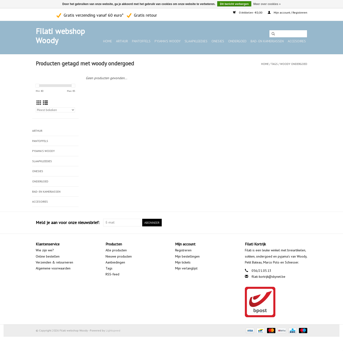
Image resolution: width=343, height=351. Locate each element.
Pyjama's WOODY (168, 41)
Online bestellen (48, 256)
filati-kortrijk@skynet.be (268, 276)
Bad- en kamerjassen (267, 41)
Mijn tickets (183, 262)
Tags (274, 64)
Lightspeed (113, 330)
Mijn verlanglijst (186, 268)
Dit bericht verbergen (234, 4)
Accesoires (297, 41)
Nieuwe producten (119, 256)
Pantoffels (141, 41)
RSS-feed (112, 274)
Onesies (218, 41)
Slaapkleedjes (196, 41)
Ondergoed (237, 41)
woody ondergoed (293, 64)
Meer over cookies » (267, 4)
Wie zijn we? (45, 250)
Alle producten (116, 250)
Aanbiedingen (115, 262)
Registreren (183, 250)
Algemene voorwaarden (53, 268)
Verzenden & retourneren (54, 262)
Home (107, 41)
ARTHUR (122, 41)
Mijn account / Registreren (287, 12)
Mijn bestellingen (187, 256)
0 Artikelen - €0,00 (248, 12)
